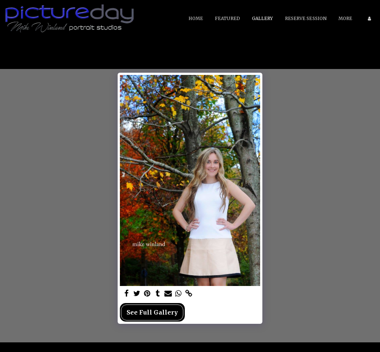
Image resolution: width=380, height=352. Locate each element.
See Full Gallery (152, 312)
